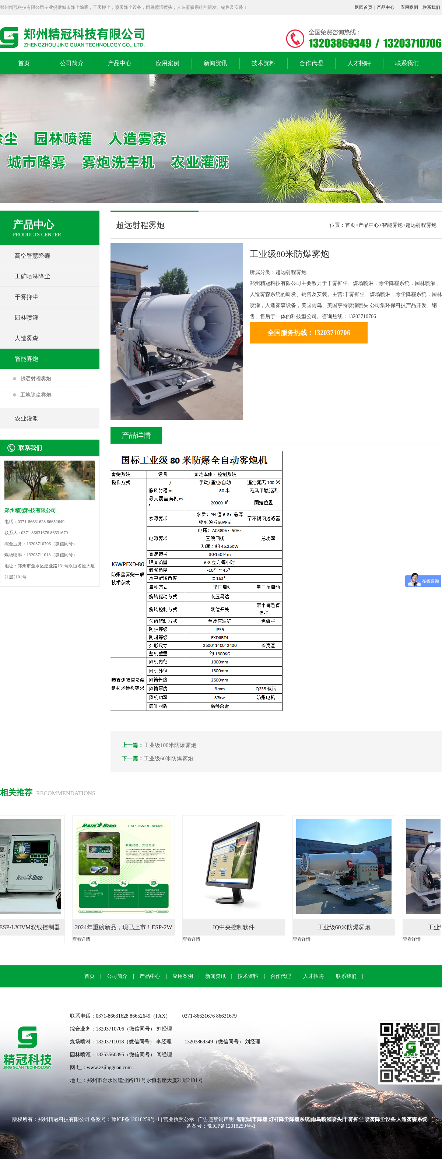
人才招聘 (359, 63)
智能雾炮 (26, 359)
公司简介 (72, 63)
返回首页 (363, 7)
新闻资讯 (215, 63)
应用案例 (409, 7)
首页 (24, 63)
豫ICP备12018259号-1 (136, 1119)
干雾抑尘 (26, 297)
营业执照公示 (178, 1119)
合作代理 (311, 63)
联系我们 (431, 7)
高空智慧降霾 (32, 256)
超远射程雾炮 (35, 378)
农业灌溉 (26, 418)
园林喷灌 (26, 317)
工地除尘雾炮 (35, 395)
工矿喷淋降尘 (32, 276)
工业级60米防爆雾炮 (168, 758)
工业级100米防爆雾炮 (170, 745)
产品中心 (385, 7)
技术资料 (263, 63)
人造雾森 (26, 338)
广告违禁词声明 (216, 1119)
